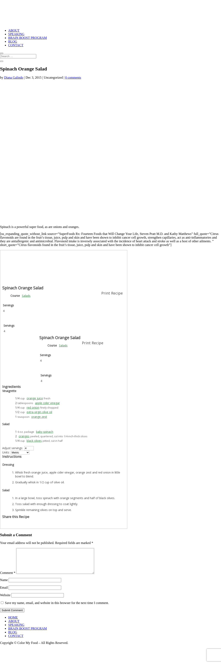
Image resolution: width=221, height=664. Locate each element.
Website (5, 600)
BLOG (12, 41)
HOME (13, 622)
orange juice (35, 398)
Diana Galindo (13, 77)
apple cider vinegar (47, 403)
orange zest (39, 417)
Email (4, 592)
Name (4, 585)
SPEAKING (16, 34)
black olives (34, 441)
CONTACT (15, 45)
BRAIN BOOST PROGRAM (27, 38)
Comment (7, 577)
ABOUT (13, 30)
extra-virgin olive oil (39, 412)
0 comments (73, 77)
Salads (26, 296)
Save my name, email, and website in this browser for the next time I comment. (57, 608)
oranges (24, 436)
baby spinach (44, 432)
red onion (33, 407)
